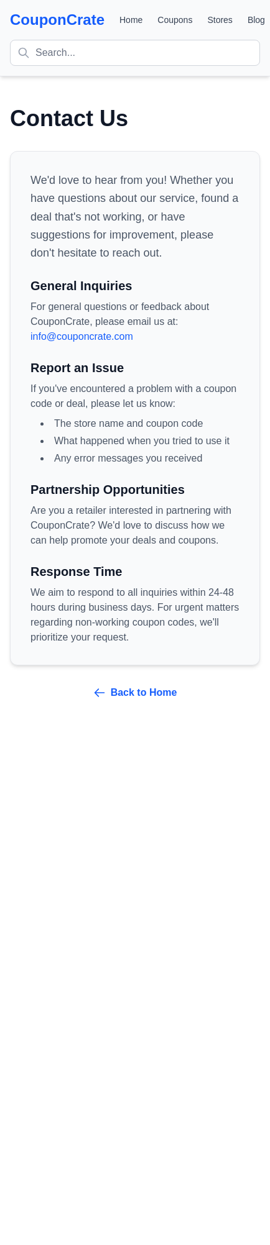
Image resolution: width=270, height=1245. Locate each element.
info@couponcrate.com (81, 336)
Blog (256, 20)
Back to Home (135, 692)
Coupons (174, 20)
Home (130, 20)
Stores (219, 20)
